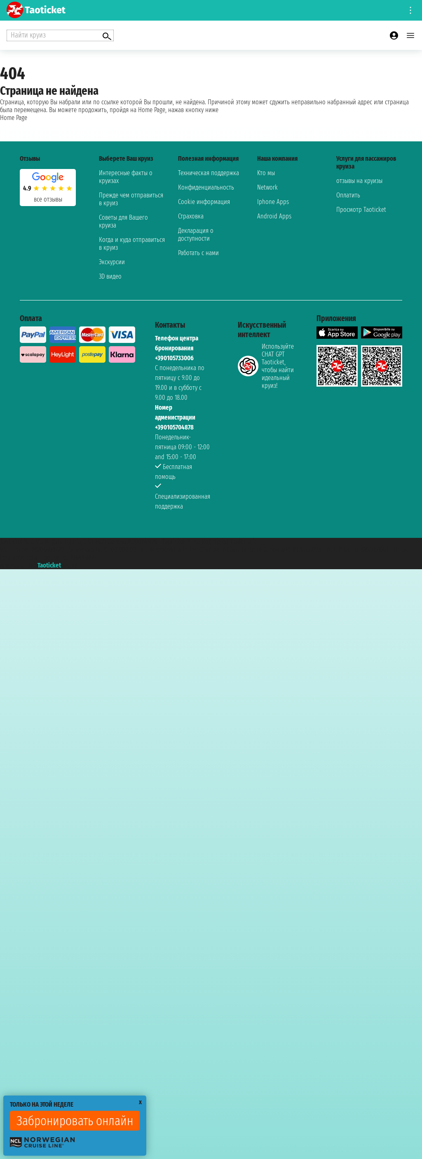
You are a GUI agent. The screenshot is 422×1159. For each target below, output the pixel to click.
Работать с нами (198, 253)
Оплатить (348, 195)
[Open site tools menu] (410, 10)
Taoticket (49, 565)
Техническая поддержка (208, 173)
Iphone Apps (273, 202)
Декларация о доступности (195, 234)
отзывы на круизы (359, 181)
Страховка (191, 216)
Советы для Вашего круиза (123, 221)
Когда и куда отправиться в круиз (132, 243)
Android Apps (274, 216)
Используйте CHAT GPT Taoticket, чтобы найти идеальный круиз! (266, 366)
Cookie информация (204, 202)
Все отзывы (48, 199)
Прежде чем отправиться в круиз (131, 199)
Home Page (13, 118)
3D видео (110, 276)
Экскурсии (112, 262)
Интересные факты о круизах (125, 177)
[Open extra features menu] (60, 35)
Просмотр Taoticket (361, 210)
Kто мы (266, 173)
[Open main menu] (410, 35)
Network (267, 187)
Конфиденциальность (206, 187)
